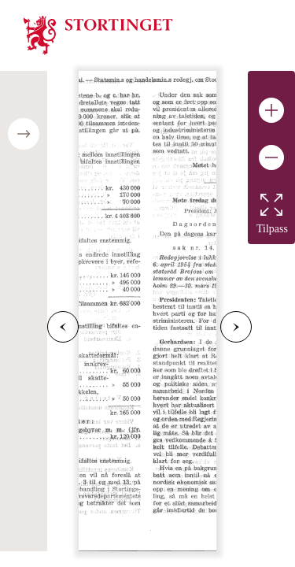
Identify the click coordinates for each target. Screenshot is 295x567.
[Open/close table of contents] (23, 134)
